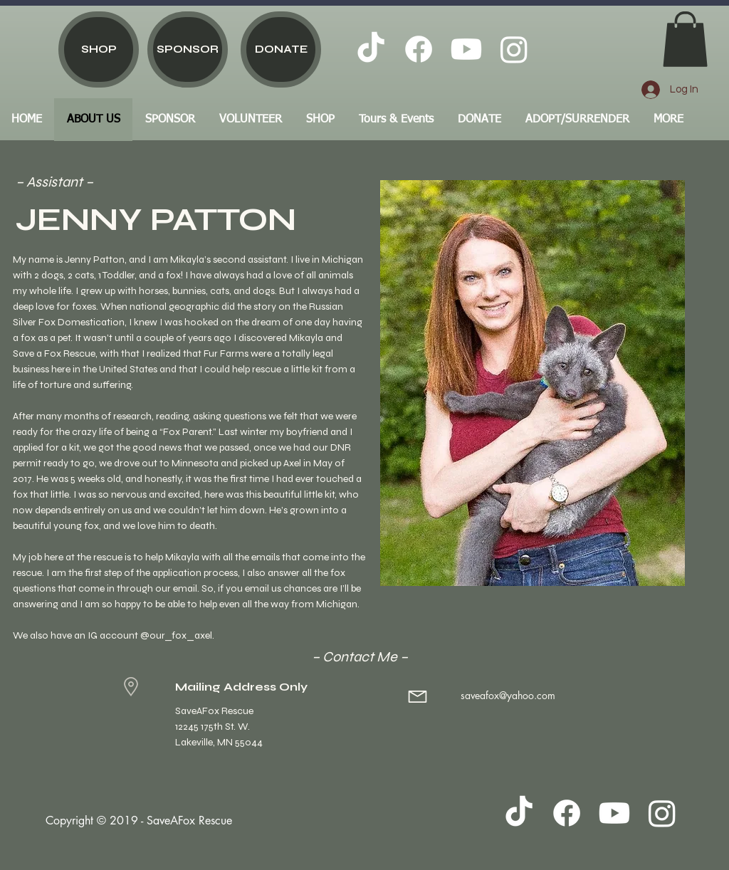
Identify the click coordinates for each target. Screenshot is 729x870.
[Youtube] (466, 49)
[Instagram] (514, 49)
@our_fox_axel (176, 635)
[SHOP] (98, 49)
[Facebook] (418, 49)
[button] (685, 39)
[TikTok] (371, 49)
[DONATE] (281, 49)
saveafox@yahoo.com (508, 695)
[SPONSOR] (187, 49)
